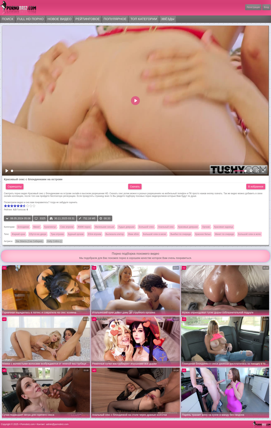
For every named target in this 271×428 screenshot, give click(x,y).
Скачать (135, 186)
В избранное (255, 186)
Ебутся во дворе (37, 234)
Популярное (115, 19)
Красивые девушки (188, 227)
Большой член (146, 227)
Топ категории (143, 19)
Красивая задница (223, 227)
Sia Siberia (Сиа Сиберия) (29, 241)
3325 (40, 218)
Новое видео (60, 19)
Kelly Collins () (54, 241)
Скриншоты (15, 186)
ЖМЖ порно (84, 227)
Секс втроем (66, 227)
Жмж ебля (133, 234)
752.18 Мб (87, 218)
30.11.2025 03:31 (62, 218)
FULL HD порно (30, 19)
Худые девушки (126, 227)
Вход (266, 7)
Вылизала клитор (115, 234)
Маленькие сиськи (104, 227)
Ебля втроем (94, 234)
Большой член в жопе (249, 234)
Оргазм (206, 227)
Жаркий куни (18, 234)
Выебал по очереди (180, 234)
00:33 (105, 218)
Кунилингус (50, 227)
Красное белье (203, 234)
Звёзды (167, 19)
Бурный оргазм (76, 234)
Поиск (7, 19)
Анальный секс (166, 227)
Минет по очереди (224, 234)
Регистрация (253, 7)
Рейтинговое (88, 19)
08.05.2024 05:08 (18, 218)
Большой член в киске (154, 234)
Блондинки (23, 227)
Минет (36, 227)
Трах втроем (57, 234)
